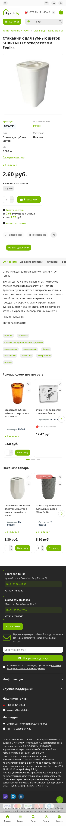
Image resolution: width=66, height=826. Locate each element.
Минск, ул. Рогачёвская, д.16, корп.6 (27, 723)
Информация (33, 679)
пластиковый (29, 349)
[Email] (33, 650)
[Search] (48, 22)
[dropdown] (5, 3)
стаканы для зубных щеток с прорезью (23, 342)
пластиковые (10, 349)
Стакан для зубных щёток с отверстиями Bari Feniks (17, 413)
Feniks (37, 125)
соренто (8, 335)
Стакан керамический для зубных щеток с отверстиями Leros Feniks (17, 510)
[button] (61, 419)
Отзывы (52, 262)
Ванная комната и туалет (16, 30)
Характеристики (31, 262)
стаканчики (9, 355)
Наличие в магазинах (15, 183)
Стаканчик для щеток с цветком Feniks (48, 411)
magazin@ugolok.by (18, 710)
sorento (8, 362)
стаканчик (27, 355)
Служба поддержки (33, 689)
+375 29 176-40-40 (14, 590)
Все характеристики (13, 157)
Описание (10, 262)
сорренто (23, 335)
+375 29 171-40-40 (37, 12)
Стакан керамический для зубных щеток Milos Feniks (48, 509)
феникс (46, 349)
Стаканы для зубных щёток (48, 30)
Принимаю (55, 819)
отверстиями (44, 355)
